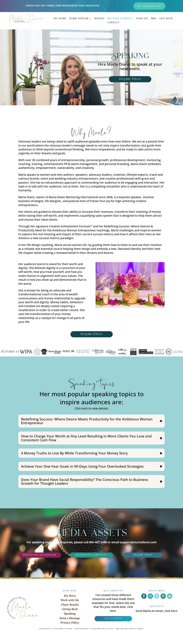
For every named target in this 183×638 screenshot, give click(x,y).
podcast (142, 19)
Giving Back (70, 609)
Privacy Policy (70, 622)
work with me (79, 19)
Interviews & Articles (91, 555)
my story (60, 19)
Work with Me (70, 600)
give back (166, 19)
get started (113, 618)
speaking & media (119, 19)
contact (113, 23)
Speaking (70, 613)
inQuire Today (130, 79)
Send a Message (70, 618)
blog (153, 19)
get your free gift (149, 6)
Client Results (70, 604)
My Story (70, 595)
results (99, 19)
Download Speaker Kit (40, 555)
